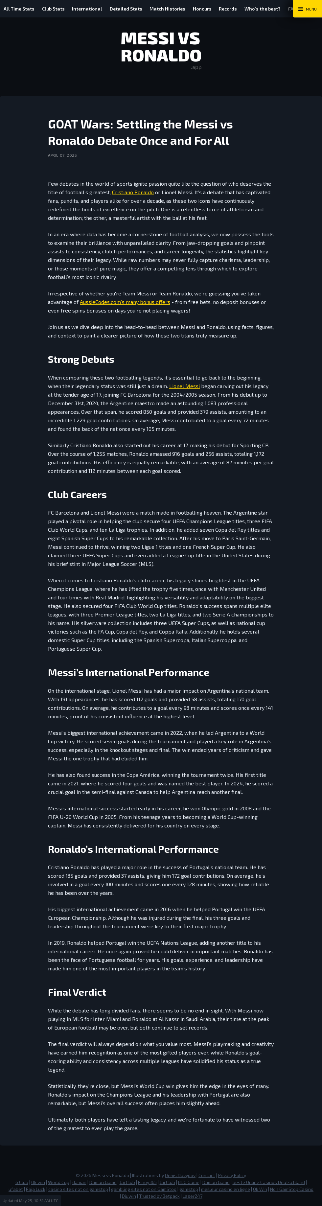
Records (231, 9)
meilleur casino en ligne (225, 1189)
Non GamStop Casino (291, 1189)
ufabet (16, 1189)
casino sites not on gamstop (78, 1189)
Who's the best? (266, 9)
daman (79, 1182)
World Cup (58, 1182)
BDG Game (188, 1182)
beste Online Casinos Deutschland (269, 1182)
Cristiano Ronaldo (133, 192)
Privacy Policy (232, 1175)
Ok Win (260, 1189)
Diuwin (129, 1196)
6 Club (21, 1182)
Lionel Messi (184, 386)
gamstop (188, 1189)
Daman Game (103, 1182)
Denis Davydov (180, 1175)
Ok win (38, 1182)
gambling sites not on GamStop (143, 1189)
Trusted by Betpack (159, 1196)
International (88, 9)
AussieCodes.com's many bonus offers (125, 302)
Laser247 (192, 1196)
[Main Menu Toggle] (307, 9)
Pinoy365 (147, 1182)
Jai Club (127, 1182)
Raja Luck (35, 1189)
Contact (206, 1175)
